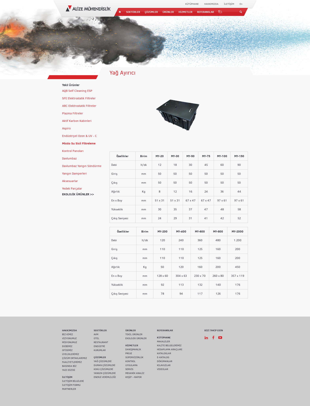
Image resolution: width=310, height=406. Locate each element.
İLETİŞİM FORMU (71, 385)
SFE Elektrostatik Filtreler (79, 98)
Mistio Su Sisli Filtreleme (78, 143)
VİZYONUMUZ (69, 338)
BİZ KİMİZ (67, 334)
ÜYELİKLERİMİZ (70, 354)
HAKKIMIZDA (211, 4)
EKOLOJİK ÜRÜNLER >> (78, 194)
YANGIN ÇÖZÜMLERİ (105, 373)
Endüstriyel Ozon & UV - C (79, 136)
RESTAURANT (101, 342)
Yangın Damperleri (74, 173)
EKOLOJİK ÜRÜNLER (135, 338)
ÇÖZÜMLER (151, 12)
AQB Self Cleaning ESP (77, 91)
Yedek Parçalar (72, 189)
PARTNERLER (69, 389)
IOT (220, 12)
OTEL (96, 338)
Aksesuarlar (70, 181)
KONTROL (130, 361)
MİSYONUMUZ (69, 342)
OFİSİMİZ (67, 350)
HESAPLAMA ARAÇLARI (169, 349)
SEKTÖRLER (133, 12)
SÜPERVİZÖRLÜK (134, 357)
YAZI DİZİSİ (68, 370)
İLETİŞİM (229, 4)
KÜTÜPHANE (192, 4)
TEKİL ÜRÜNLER (133, 334)
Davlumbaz (69, 158)
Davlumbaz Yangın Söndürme (81, 166)
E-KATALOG (163, 357)
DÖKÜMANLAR (164, 361)
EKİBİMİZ (67, 346)
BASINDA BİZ (69, 366)
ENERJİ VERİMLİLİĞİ (105, 377)
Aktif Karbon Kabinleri (77, 121)
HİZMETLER (185, 12)
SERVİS (129, 369)
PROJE (128, 353)
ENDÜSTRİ (99, 346)
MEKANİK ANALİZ (134, 373)
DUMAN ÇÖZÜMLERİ (104, 365)
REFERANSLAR (205, 12)
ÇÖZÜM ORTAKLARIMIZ (74, 358)
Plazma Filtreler (72, 113)
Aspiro (66, 128)
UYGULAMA (131, 365)
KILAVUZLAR (163, 365)
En (241, 4)
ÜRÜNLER (168, 12)
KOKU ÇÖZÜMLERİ (103, 369)
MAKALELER (163, 341)
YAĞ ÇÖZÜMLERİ (103, 361)
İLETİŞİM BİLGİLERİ (73, 381)
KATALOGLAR (164, 353)
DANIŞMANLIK (133, 349)
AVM (96, 334)
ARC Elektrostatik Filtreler (79, 106)
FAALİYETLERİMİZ (72, 362)
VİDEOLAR (162, 369)
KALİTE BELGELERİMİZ (169, 345)
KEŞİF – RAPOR (133, 377)
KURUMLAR (100, 350)
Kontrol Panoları (73, 151)
